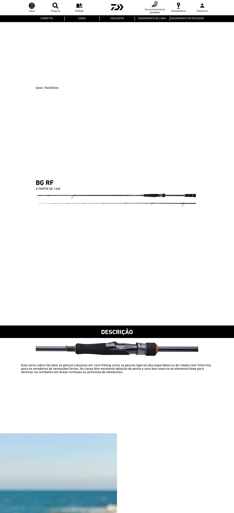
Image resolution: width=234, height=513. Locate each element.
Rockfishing (51, 87)
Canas (39, 87)
